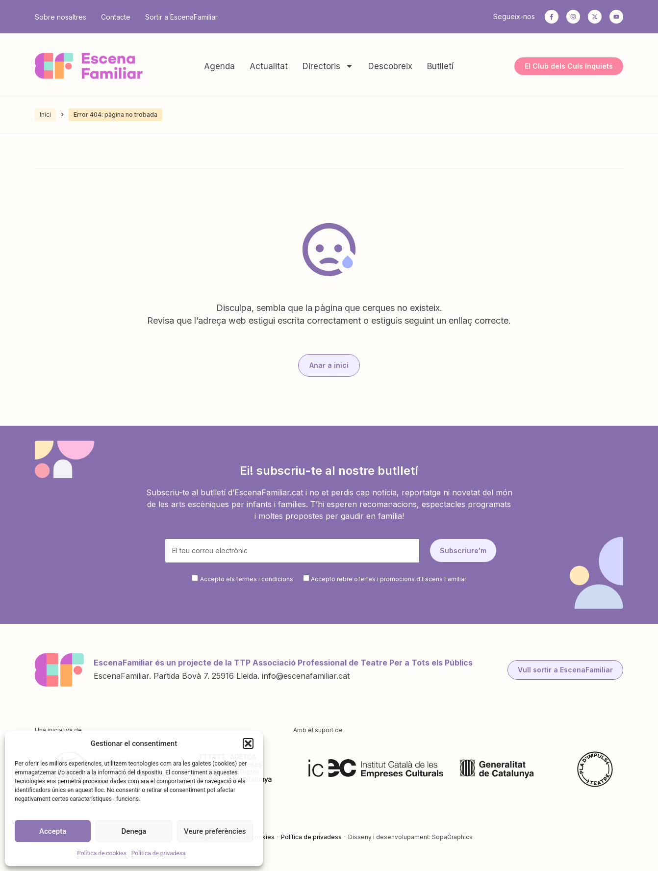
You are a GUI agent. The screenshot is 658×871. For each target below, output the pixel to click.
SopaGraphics (452, 837)
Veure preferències (215, 831)
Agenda (219, 66)
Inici (45, 114)
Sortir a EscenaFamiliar (181, 17)
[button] (248, 743)
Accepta (52, 831)
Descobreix (390, 66)
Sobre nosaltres (60, 17)
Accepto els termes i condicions (246, 579)
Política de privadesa (158, 853)
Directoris (328, 66)
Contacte (115, 17)
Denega (134, 831)
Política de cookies (102, 853)
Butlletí (440, 66)
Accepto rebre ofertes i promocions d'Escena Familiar (388, 579)
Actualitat (269, 66)
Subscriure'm (463, 550)
